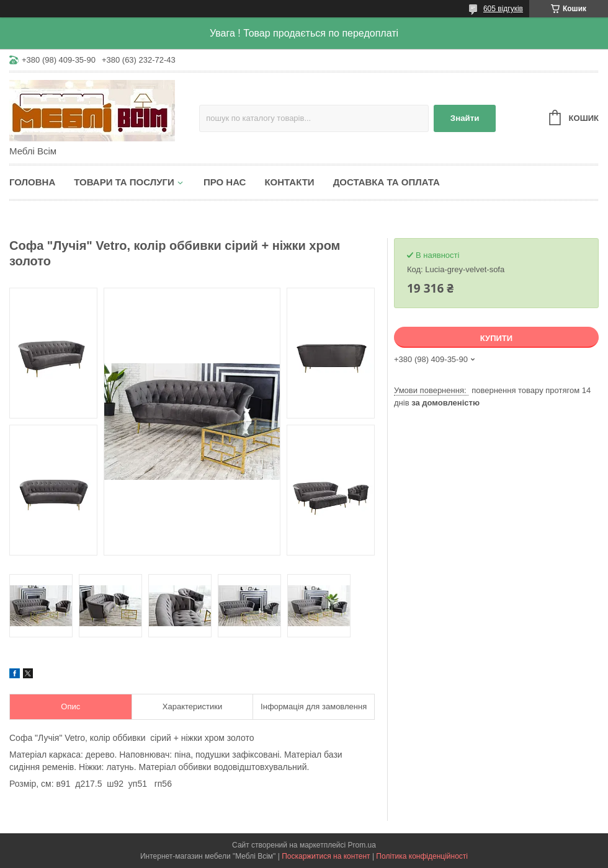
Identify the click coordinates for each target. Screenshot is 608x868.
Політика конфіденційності (422, 856)
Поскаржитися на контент (326, 856)
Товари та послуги (124, 182)
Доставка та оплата (386, 182)
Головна (32, 182)
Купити (496, 338)
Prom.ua (362, 845)
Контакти (289, 182)
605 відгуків (503, 8)
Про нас (224, 182)
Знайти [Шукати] (465, 118)
